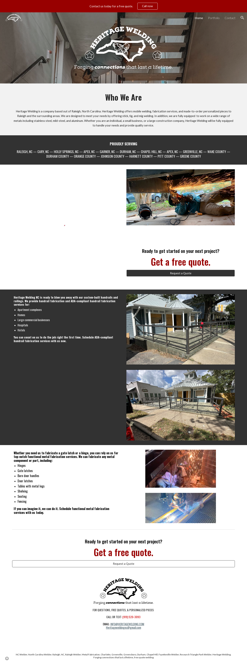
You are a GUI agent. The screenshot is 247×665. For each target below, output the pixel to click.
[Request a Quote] (181, 273)
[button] (242, 17)
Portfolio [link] (214, 18)
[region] (123, 6)
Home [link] (199, 18)
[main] (123, 97)
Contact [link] (230, 18)
